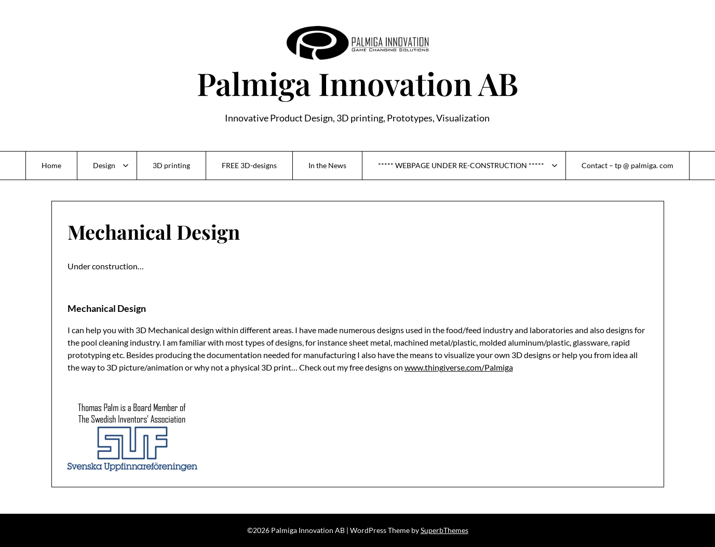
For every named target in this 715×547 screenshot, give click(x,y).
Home (51, 165)
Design (104, 165)
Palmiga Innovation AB (357, 83)
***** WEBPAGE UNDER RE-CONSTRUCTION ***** (461, 165)
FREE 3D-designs (249, 165)
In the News (327, 165)
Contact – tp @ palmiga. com (627, 165)
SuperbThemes (444, 530)
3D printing (171, 165)
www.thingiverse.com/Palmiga (458, 367)
